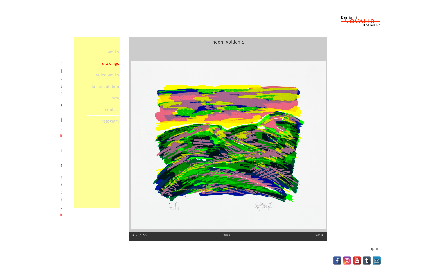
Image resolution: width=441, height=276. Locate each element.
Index (226, 235)
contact (112, 109)
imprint (374, 248)
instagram (109, 121)
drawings (110, 63)
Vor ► (319, 235)
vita (115, 98)
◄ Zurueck (139, 235)
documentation (104, 86)
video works (107, 75)
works (113, 52)
